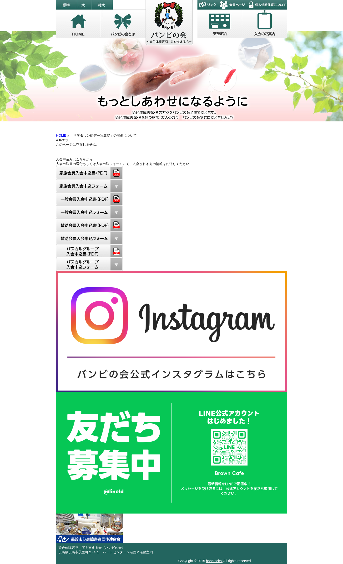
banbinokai (214, 561)
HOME (61, 135)
